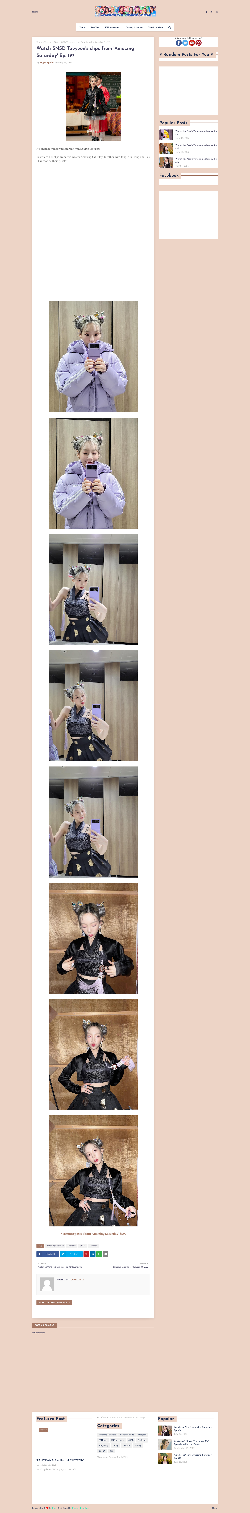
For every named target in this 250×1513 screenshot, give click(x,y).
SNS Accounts (117, 1440)
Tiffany (138, 1445)
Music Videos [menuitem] (155, 27)
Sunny (115, 1445)
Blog (54, 1508)
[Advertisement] (188, 90)
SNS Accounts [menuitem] (113, 27)
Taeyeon (48, 42)
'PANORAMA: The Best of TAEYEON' (60, 1460)
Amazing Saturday (55, 1245)
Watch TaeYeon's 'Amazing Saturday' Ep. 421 (196, 133)
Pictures (72, 1245)
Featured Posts (127, 1435)
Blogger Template (80, 1508)
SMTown (103, 1440)
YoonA (102, 1451)
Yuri (112, 1451)
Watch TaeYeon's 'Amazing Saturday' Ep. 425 (193, 1457)
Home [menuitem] (82, 27)
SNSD (82, 1245)
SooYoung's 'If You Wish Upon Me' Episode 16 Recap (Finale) (191, 1443)
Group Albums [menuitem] (134, 27)
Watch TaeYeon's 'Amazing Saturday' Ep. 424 (196, 161)
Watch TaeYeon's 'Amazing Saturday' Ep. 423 (196, 147)
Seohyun (142, 1440)
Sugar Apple (46, 62)
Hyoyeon (142, 1435)
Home (35, 11)
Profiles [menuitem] (95, 27)
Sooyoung (103, 1445)
